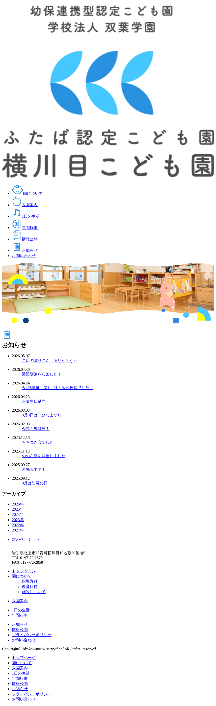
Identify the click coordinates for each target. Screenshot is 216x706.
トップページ (24, 571)
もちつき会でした (38, 442)
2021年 (18, 530)
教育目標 (30, 586)
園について (27, 193)
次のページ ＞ (26, 539)
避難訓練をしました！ (41, 374)
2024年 (18, 514)
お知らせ (25, 250)
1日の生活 (26, 216)
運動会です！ (34, 469)
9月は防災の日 (35, 483)
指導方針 (30, 581)
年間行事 (25, 228)
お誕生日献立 (34, 401)
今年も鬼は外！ (36, 429)
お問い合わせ (24, 255)
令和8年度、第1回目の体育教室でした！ (57, 388)
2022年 (18, 525)
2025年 (18, 509)
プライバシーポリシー (32, 635)
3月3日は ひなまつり (41, 415)
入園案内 (25, 205)
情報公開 (25, 239)
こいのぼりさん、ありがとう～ (49, 360)
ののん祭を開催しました (43, 456)
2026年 (18, 504)
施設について (34, 592)
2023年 (18, 520)
